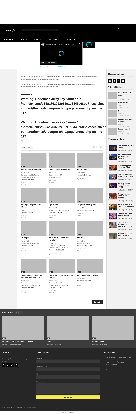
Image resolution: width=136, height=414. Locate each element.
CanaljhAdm (123, 150)
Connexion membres (125, 29)
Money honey (123, 111)
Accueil (8, 39)
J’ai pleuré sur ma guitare (86, 205)
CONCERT (59, 177)
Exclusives (87, 175)
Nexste (108, 370)
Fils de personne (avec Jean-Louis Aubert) (17, 341)
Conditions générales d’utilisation (115, 364)
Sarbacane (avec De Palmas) (31, 169)
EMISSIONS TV (33, 212)
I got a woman (54, 205)
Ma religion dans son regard (87, 275)
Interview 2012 (123, 103)
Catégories (54, 39)
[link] (43, 44)
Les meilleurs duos (125, 129)
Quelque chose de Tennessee (60, 169)
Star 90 (80, 238)
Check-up (50, 341)
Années (37, 39)
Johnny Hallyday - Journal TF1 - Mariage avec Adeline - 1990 (61, 45)
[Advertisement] (52, 12)
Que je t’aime (82, 169)
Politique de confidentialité (118, 357)
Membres (71, 39)
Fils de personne (27, 238)
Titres (24, 39)
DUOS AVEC (32, 179)
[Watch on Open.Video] (48, 62)
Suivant (97, 302)
